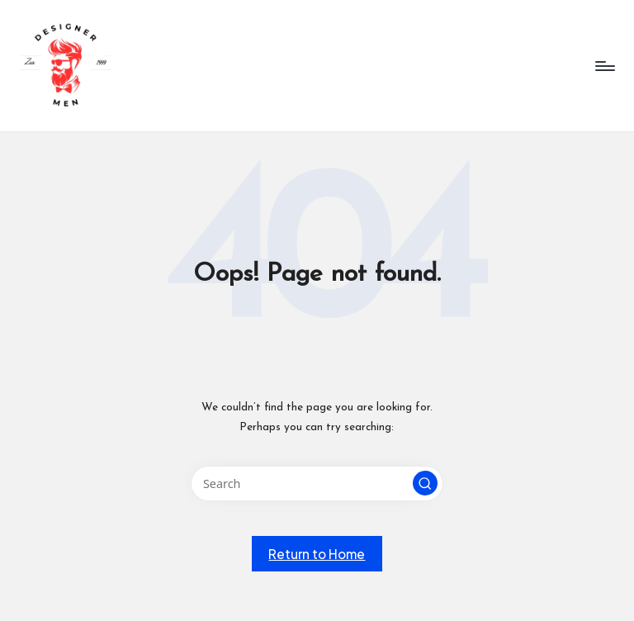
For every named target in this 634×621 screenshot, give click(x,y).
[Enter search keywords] (316, 483)
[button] (425, 483)
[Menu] (604, 66)
